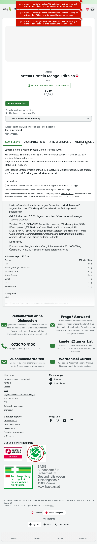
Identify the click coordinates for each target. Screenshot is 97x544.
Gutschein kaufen (12, 424)
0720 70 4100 (23, 344)
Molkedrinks (49, 126)
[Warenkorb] (83, 537)
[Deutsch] (87, 9)
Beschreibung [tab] (12, 142)
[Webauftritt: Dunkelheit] (62, 524)
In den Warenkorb (17, 103)
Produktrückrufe (11, 398)
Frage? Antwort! (75, 317)
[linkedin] (71, 420)
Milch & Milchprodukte (28, 126)
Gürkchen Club (10, 420)
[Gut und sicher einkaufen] (36, 453)
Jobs (6, 390)
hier (52, 505)
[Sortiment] (37, 537)
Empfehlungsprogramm (14, 432)
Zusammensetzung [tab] (34, 142)
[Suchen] (60, 537)
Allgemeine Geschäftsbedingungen (19, 394)
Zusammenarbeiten (27, 359)
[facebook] (51, 420)
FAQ (5, 402)
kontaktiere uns (67, 194)
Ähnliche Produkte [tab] (60, 142)
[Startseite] (14, 537)
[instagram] (57, 420)
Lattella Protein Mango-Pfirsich (48, 76)
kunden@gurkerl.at (76, 341)
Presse (7, 387)
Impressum (8, 410)
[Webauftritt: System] (34, 524)
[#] (18, 477)
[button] (92, 9)
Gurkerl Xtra (9, 428)
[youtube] (64, 420)
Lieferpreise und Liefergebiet (17, 379)
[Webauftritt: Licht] (47, 524)
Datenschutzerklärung (14, 406)
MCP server (9, 436)
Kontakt (7, 383)
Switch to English (54, 513)
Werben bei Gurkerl (76, 359)
